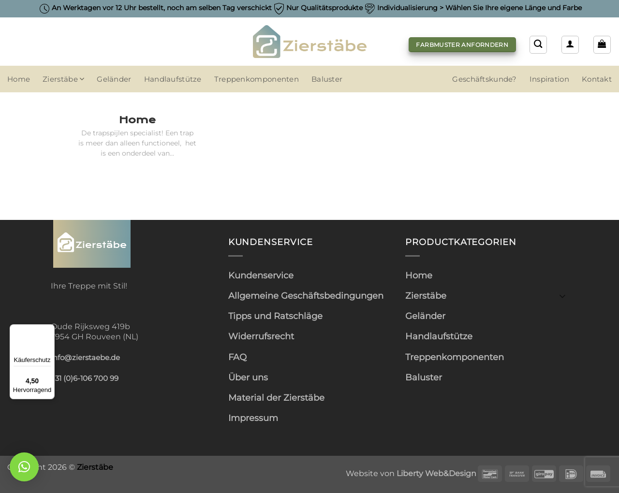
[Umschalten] (562, 295)
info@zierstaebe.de (85, 357)
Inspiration (549, 79)
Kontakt (597, 79)
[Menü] (49, 330)
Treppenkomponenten (256, 79)
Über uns (248, 377)
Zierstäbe (63, 79)
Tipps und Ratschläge (275, 315)
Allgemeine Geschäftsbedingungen (305, 295)
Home (18, 79)
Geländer (114, 79)
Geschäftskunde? (484, 79)
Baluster (326, 79)
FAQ (237, 356)
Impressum (253, 417)
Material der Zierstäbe (276, 397)
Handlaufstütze (173, 79)
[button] (570, 44)
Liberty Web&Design (436, 473)
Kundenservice (261, 275)
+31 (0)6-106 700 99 (84, 378)
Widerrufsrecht (261, 336)
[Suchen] (538, 44)
